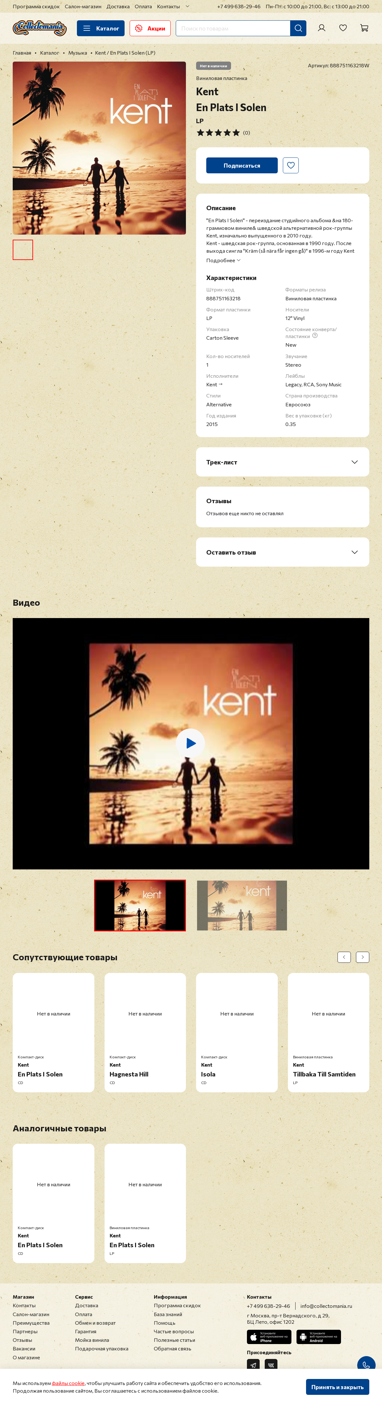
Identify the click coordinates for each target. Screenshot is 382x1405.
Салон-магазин (83, 6)
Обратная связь (172, 1348)
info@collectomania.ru (326, 1306)
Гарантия (85, 1331)
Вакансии (24, 1348)
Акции (150, 28)
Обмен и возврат (95, 1323)
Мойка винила (92, 1340)
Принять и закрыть (337, 1386)
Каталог (100, 28)
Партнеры (25, 1331)
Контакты (168, 6)
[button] (140, 905)
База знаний (168, 1314)
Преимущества (31, 1323)
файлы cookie (68, 1383)
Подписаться (242, 165)
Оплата (143, 6)
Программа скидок (36, 6)
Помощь (164, 1323)
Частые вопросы (174, 1331)
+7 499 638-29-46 (239, 6)
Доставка (118, 6)
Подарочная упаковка (101, 1348)
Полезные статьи (174, 1340)
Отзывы (22, 1340)
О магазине (26, 1357)
